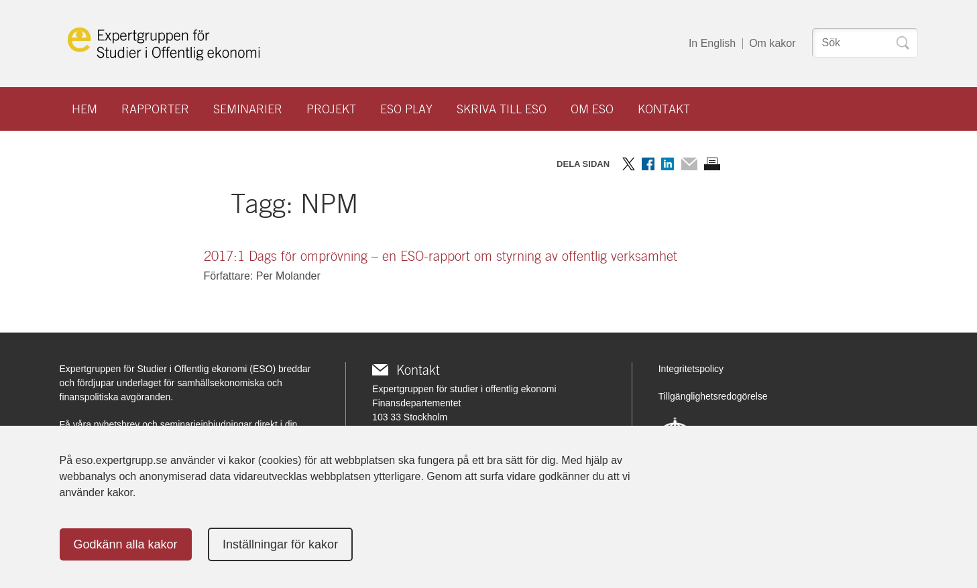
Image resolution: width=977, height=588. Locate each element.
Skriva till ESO (502, 109)
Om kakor (772, 43)
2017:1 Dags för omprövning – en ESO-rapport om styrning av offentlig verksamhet (440, 256)
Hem (84, 109)
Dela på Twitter (628, 164)
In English (712, 43)
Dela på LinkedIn (667, 164)
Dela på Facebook (648, 164)
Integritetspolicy (691, 368)
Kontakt (664, 109)
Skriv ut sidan (712, 164)
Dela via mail (689, 164)
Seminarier (247, 109)
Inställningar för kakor (280, 544)
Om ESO (592, 109)
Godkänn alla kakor (126, 544)
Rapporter (155, 109)
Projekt (331, 109)
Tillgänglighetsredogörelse (713, 396)
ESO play (406, 109)
